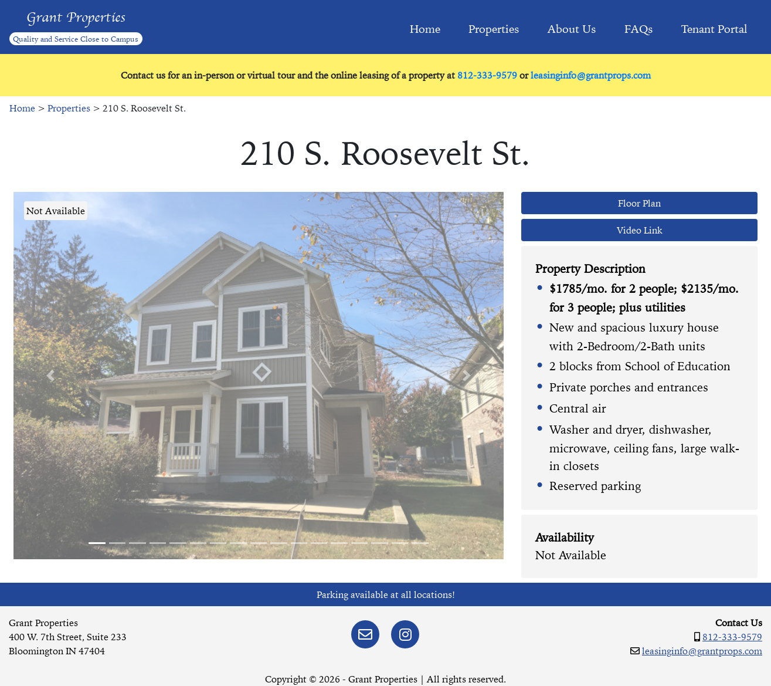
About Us (572, 29)
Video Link (640, 230)
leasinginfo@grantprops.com (591, 75)
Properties (493, 29)
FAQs (638, 29)
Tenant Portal (714, 29)
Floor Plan (639, 203)
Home (425, 29)
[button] (50, 375)
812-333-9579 (487, 75)
